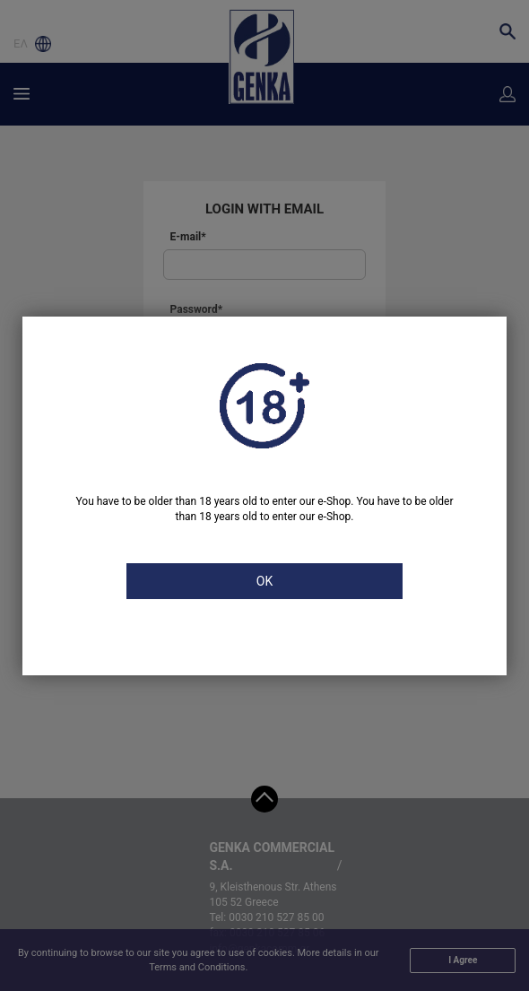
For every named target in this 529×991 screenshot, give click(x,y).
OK (264, 581)
